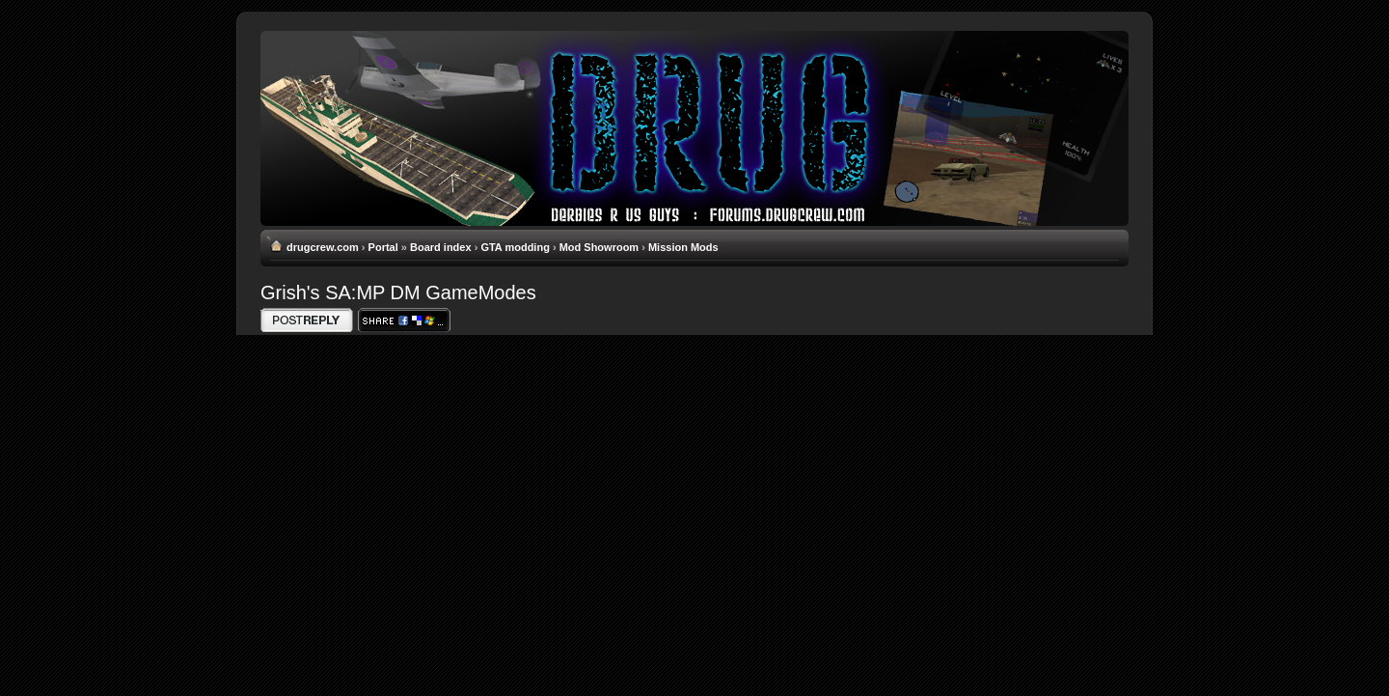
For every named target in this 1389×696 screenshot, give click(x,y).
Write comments (306, 320)
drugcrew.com (322, 247)
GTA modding (514, 247)
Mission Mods (683, 247)
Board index (441, 247)
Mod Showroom (599, 247)
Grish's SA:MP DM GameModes (398, 292)
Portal (383, 247)
